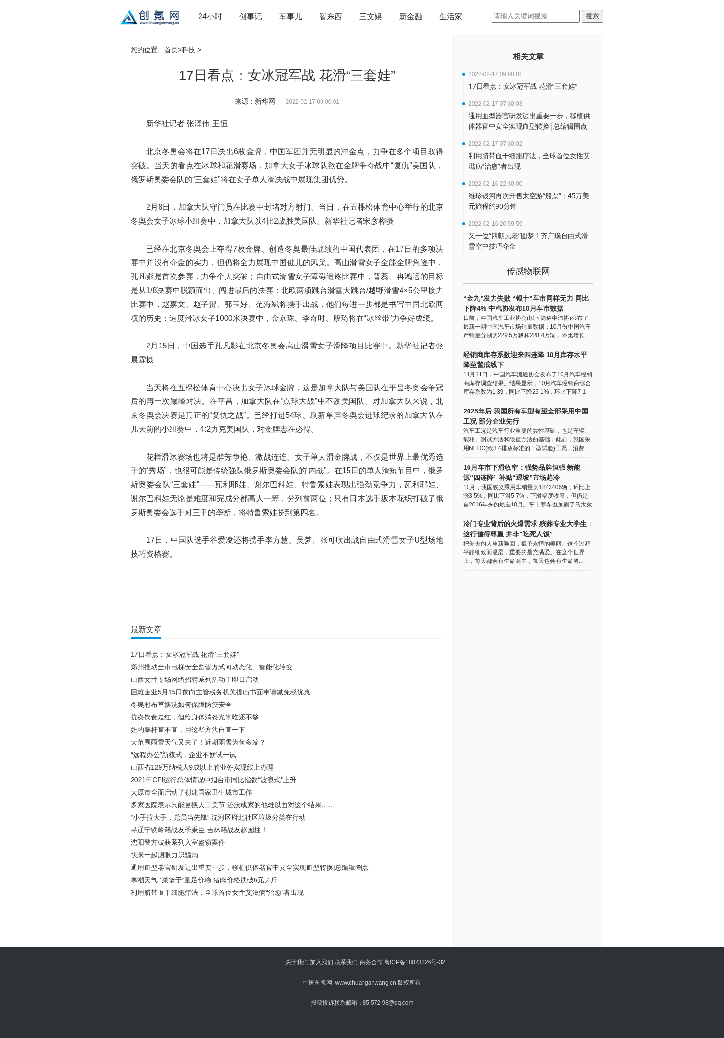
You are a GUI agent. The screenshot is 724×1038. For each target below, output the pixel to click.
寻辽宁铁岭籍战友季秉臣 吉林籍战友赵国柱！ (199, 830)
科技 (188, 49)
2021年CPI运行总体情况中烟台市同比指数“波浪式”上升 (213, 780)
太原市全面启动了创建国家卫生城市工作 (191, 792)
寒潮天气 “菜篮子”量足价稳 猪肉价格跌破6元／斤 (204, 880)
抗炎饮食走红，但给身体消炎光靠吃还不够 (195, 717)
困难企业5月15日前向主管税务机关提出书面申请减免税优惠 (220, 692)
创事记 (250, 17)
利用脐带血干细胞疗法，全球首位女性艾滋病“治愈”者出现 (217, 892)
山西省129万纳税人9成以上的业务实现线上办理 (202, 767)
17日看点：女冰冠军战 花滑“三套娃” (185, 654)
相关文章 (528, 57)
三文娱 (370, 17)
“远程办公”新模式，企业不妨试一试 (183, 755)
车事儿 (290, 17)
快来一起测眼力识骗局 (164, 855)
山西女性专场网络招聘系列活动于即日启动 (195, 679)
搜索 (592, 16)
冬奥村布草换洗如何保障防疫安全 (181, 704)
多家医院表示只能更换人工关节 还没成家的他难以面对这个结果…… (233, 805)
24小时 (210, 17)
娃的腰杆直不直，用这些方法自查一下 (188, 729)
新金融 (410, 17)
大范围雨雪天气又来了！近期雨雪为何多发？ (198, 742)
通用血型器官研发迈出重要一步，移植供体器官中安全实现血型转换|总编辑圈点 (250, 867)
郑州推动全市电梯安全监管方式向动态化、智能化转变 (212, 667)
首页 (171, 49)
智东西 (330, 17)
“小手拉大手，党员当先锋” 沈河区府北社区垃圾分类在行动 (218, 817)
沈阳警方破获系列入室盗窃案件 (178, 842)
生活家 (450, 17)
